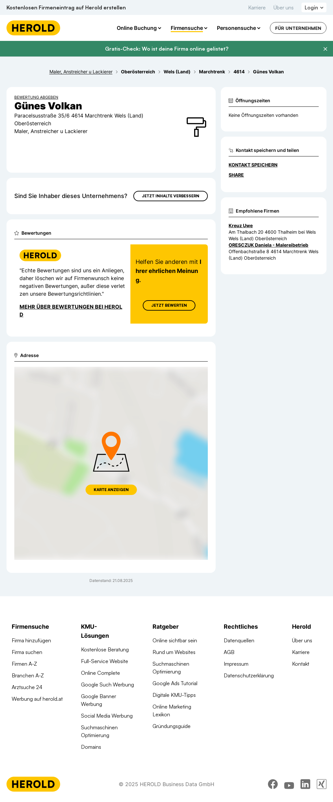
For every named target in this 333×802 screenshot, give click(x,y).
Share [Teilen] (236, 175)
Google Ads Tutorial (175, 683)
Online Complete (100, 673)
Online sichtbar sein (175, 640)
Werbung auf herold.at (37, 699)
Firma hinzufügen (31, 640)
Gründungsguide (172, 726)
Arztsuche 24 (27, 687)
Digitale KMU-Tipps (174, 695)
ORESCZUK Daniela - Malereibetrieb (268, 245)
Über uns (283, 7)
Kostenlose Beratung (105, 649)
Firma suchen (27, 652)
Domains (91, 747)
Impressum (236, 663)
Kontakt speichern (253, 164)
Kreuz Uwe (241, 225)
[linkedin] (305, 784)
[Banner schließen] (325, 49)
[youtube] (289, 784)
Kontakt (300, 663)
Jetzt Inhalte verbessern (170, 195)
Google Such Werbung (107, 684)
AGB (229, 652)
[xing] (321, 784)
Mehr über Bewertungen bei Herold (71, 310)
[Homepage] (33, 27)
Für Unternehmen (298, 28)
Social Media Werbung (107, 715)
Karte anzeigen (111, 489)
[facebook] (273, 784)
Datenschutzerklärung (249, 675)
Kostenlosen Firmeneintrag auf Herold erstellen (66, 7)
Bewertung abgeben (36, 97)
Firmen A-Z (24, 663)
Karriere (257, 7)
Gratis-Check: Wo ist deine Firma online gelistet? (166, 48)
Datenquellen (239, 640)
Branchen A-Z (28, 675)
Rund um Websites (174, 652)
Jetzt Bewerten (169, 305)
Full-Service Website (104, 661)
